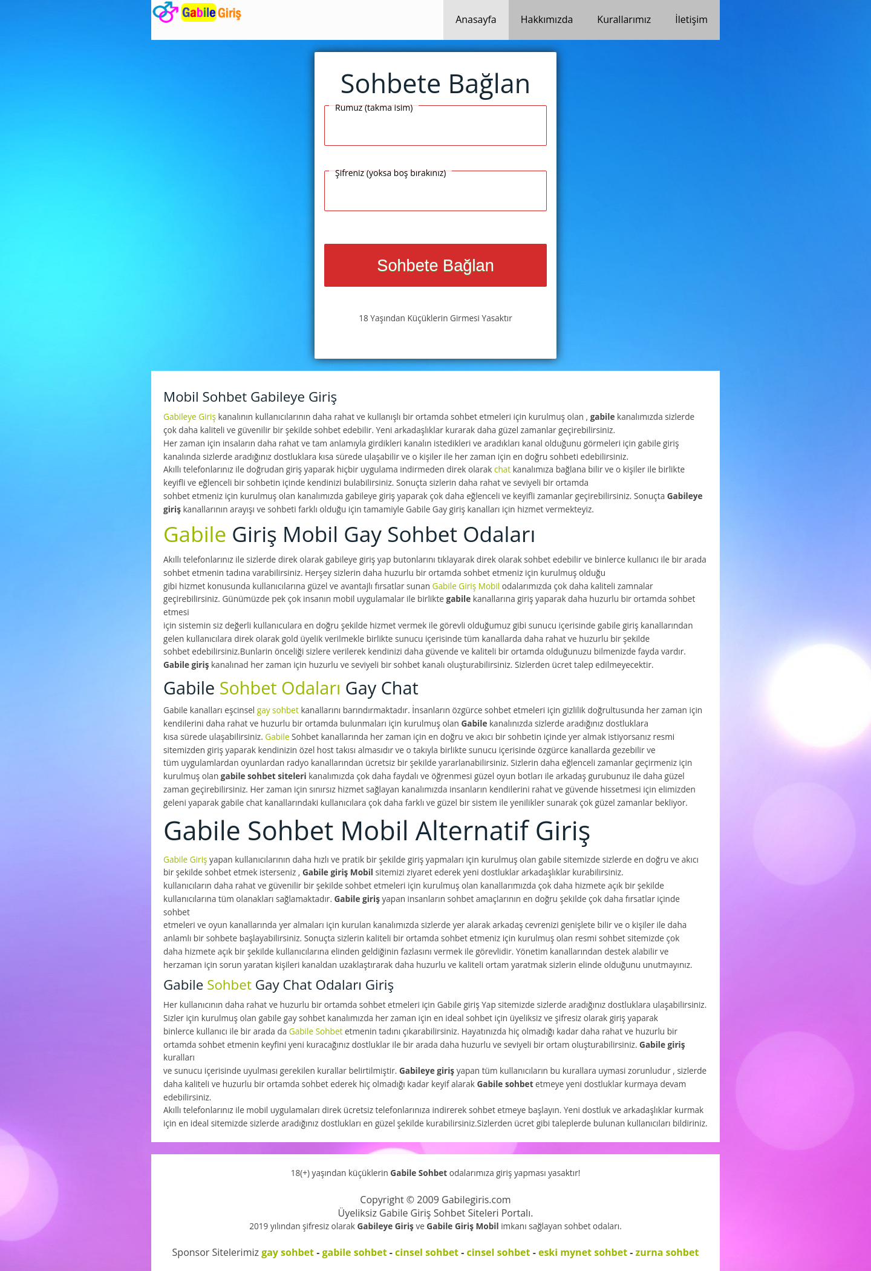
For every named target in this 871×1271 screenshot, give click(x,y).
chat (502, 469)
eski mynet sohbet (582, 1252)
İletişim (691, 19)
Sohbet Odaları (280, 687)
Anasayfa (476, 19)
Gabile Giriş (186, 859)
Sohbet (229, 984)
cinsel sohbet (426, 1252)
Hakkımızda (547, 19)
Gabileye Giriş (190, 416)
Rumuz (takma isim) (374, 107)
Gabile (194, 533)
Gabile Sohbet (317, 1031)
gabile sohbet (354, 1252)
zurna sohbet (667, 1252)
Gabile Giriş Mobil (467, 586)
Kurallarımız (624, 19)
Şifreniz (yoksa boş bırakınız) (390, 172)
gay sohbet (278, 710)
